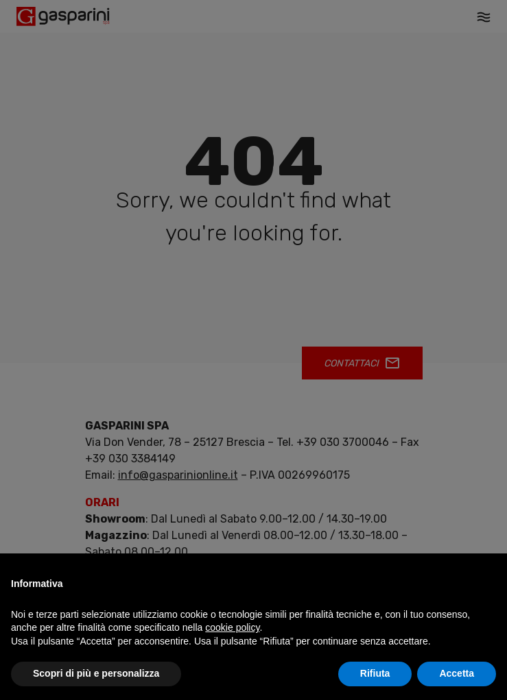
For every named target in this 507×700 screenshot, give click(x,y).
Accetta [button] (456, 673)
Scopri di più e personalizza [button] (96, 673)
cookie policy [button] (232, 627)
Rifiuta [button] (375, 673)
